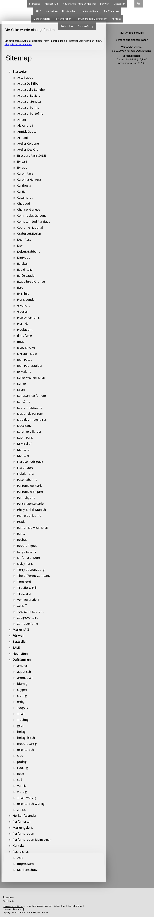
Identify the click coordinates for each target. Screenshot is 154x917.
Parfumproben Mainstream (91, 18)
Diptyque (23, 258)
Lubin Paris (25, 438)
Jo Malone (24, 372)
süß (20, 780)
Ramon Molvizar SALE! (32, 528)
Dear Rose (24, 240)
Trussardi (24, 594)
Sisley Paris (25, 564)
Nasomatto (25, 468)
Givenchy (23, 306)
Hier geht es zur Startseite (18, 44)
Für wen (104, 3)
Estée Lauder (26, 276)
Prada (21, 522)
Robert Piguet (27, 546)
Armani (22, 137)
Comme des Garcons (31, 215)
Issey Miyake (26, 348)
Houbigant (24, 330)
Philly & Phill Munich (31, 510)
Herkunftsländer (90, 11)
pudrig (22, 762)
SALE (38, 11)
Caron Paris (25, 173)
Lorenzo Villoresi (29, 432)
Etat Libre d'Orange (31, 282)
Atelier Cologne (28, 143)
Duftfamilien (69, 11)
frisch (21, 714)
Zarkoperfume (27, 624)
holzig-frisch (26, 738)
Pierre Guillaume (29, 516)
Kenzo (21, 384)
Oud (20, 756)
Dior (20, 246)
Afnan (21, 119)
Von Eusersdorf (28, 600)
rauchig (22, 768)
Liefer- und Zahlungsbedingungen (36, 906)
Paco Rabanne (27, 480)
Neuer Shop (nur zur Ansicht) (79, 3)
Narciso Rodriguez (30, 462)
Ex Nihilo (23, 294)
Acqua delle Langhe (31, 89)
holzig (21, 732)
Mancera (23, 450)
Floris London (27, 300)
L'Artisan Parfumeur (31, 396)
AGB (20, 858)
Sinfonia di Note (28, 558)
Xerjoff (21, 606)
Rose (20, 774)
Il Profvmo (24, 336)
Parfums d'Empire (30, 492)
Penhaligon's (26, 498)
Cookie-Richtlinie (74, 906)
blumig (22, 684)
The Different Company (33, 576)
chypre (22, 690)
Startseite (34, 3)
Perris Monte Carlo (30, 504)
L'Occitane (24, 426)
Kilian (21, 390)
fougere (23, 708)
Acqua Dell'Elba (27, 83)
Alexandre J (25, 125)
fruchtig (23, 720)
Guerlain (23, 312)
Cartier (22, 191)
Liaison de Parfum (30, 414)
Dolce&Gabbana (28, 252)
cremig (22, 696)
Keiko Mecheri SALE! (31, 378)
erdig (21, 702)
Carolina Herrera (29, 179)
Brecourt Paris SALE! (31, 155)
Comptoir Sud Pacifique (33, 221)
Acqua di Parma (28, 107)
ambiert (23, 666)
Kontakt (116, 18)
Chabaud (23, 203)
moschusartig (27, 744)
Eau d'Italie (24, 270)
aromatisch (25, 678)
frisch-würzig (26, 798)
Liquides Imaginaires (32, 420)
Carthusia (24, 185)
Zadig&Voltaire (27, 618)
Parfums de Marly (29, 486)
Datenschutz (59, 906)
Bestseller (119, 3)
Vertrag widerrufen (13, 909)
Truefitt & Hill (27, 588)
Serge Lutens (26, 552)
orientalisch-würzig (31, 804)
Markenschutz (27, 870)
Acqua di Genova (29, 101)
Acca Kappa (25, 77)
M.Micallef (24, 444)
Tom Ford (24, 582)
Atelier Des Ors (27, 149)
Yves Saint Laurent (30, 612)
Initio (21, 342)
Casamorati (25, 197)
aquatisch (24, 672)
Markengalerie (41, 18)
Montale (23, 456)
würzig (22, 792)
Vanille (21, 786)
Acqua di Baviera (28, 95)
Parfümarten (111, 11)
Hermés (22, 324)
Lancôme (23, 402)
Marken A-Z (51, 3)
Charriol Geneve (28, 209)
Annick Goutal (27, 131)
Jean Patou (24, 360)
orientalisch (25, 750)
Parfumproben (63, 18)
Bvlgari (22, 161)
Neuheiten (52, 11)
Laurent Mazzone (29, 408)
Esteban (23, 264)
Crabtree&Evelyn (29, 234)
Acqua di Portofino (30, 113)
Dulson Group (86, 26)
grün (20, 726)
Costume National (30, 227)
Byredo (22, 167)
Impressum (25, 864)
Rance (21, 534)
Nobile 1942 (25, 474)
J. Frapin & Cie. (27, 354)
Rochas (22, 540)
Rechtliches (66, 26)
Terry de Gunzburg (31, 570)
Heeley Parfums (28, 318)
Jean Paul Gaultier (30, 366)
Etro (20, 288)
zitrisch (22, 810)
